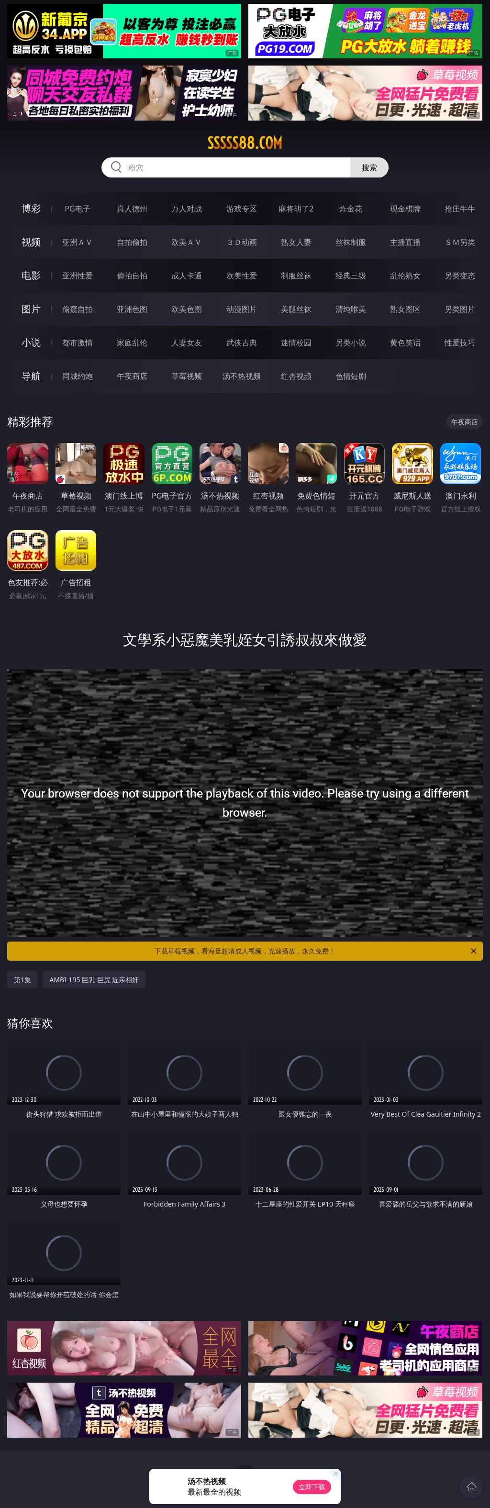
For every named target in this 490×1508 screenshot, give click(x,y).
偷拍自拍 (132, 275)
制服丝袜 (296, 275)
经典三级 (350, 275)
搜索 (369, 167)
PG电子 (77, 208)
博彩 (31, 208)
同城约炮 (77, 376)
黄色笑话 (405, 342)
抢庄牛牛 (460, 208)
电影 (31, 275)
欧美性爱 (241, 275)
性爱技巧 (460, 342)
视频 (31, 241)
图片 (31, 308)
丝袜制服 (350, 242)
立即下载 (312, 1486)
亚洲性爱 (77, 275)
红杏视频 (296, 376)
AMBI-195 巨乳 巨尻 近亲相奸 (94, 979)
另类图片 (460, 309)
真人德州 (132, 208)
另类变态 (460, 275)
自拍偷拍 (132, 242)
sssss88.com (244, 143)
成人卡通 (186, 275)
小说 (31, 342)
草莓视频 (186, 376)
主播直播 (405, 242)
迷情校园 (296, 342)
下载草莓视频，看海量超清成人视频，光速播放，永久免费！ (316, 951)
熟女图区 (405, 309)
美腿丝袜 (296, 309)
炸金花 (350, 208)
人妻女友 (186, 342)
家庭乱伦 (132, 342)
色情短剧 (350, 376)
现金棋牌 (405, 208)
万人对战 (186, 208)
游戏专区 (241, 208)
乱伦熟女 (405, 275)
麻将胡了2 (295, 208)
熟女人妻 (296, 242)
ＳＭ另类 (460, 242)
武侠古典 (241, 342)
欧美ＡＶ (186, 242)
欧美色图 (186, 309)
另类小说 (350, 342)
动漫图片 (241, 309)
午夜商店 (132, 376)
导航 (31, 375)
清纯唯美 (350, 309)
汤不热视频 (242, 376)
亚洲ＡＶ (77, 242)
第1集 (22, 979)
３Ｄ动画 (241, 242)
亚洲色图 (132, 309)
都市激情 (77, 342)
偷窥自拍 (77, 309)
